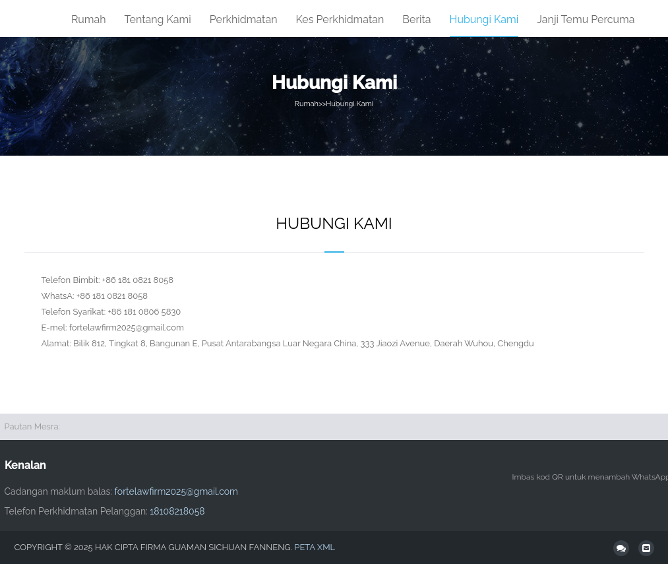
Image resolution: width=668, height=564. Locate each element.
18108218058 (177, 511)
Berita (416, 19)
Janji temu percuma (585, 19)
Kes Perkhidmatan (340, 19)
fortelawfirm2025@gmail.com (176, 491)
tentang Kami (158, 19)
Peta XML (314, 547)
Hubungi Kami (484, 19)
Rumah (88, 19)
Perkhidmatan (244, 19)
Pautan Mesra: (32, 426)
